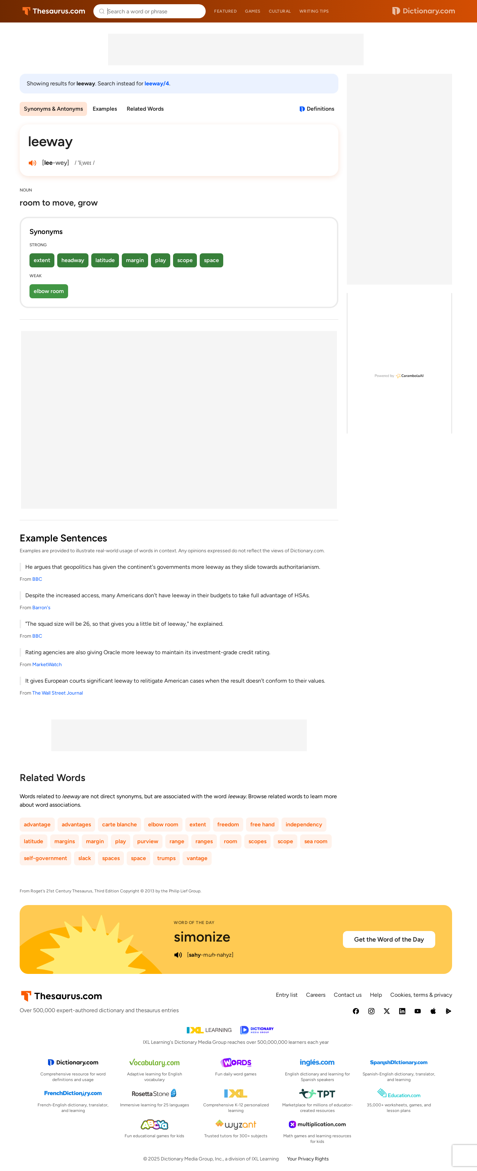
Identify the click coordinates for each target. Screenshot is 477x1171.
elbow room (49, 291)
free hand (262, 824)
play (160, 260)
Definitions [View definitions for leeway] (320, 108)
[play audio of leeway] (32, 163)
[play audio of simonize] (178, 955)
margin (135, 260)
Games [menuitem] (252, 11)
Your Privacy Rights (308, 1159)
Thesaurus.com (53, 11)
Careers (315, 994)
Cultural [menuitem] (280, 11)
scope (185, 260)
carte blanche (119, 824)
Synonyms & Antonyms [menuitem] (53, 108)
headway (72, 260)
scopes (257, 841)
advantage (37, 824)
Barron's (41, 608)
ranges (204, 841)
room (230, 841)
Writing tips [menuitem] (314, 11)
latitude (105, 260)
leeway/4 (157, 83)
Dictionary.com (423, 11)
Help (376, 994)
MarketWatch (47, 665)
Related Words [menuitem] (145, 108)
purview (147, 841)
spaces (111, 858)
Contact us (348, 994)
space (211, 260)
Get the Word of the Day (389, 939)
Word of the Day (194, 922)
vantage (197, 858)
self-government (45, 858)
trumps (166, 858)
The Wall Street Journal (57, 693)
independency (304, 824)
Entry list (287, 994)
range (177, 841)
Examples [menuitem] (105, 108)
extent (42, 260)
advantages (76, 824)
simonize (202, 936)
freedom (228, 824)
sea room (315, 841)
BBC (37, 579)
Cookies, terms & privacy (421, 994)
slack (84, 858)
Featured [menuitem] (225, 11)
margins (64, 841)
